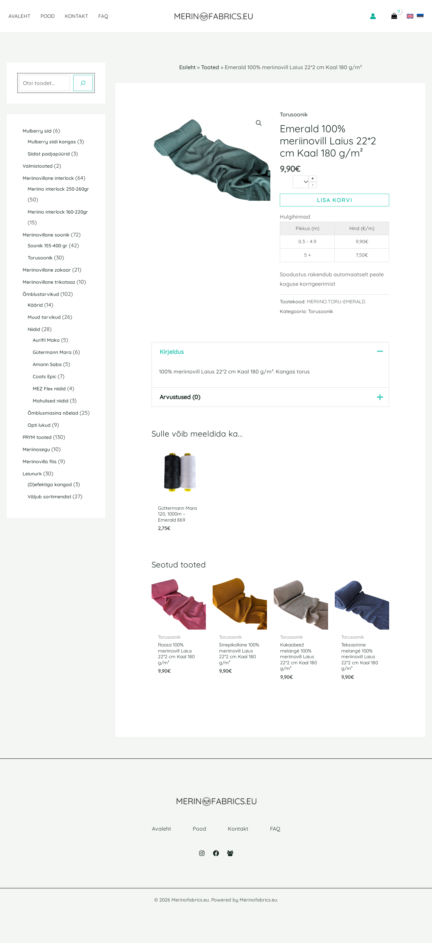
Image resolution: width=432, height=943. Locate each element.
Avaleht (19, 16)
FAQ (103, 16)
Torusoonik (294, 114)
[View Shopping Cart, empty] (394, 16)
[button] (259, 123)
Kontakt (76, 16)
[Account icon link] (373, 16)
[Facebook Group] (230, 867)
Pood (47, 16)
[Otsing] (83, 83)
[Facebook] (216, 867)
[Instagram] (202, 867)
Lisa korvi (334, 200)
